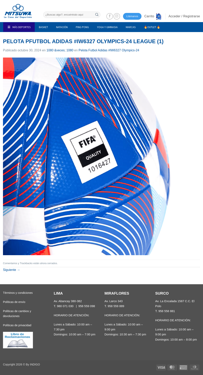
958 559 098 (86, 306)
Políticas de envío (14, 302)
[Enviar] (96, 14)
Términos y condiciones (18, 292)
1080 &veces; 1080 (59, 50)
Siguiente (11, 269)
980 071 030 (65, 306)
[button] (153, 16)
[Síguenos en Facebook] (109, 16)
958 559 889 (116, 306)
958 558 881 (166, 311)
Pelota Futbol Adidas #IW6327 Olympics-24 (109, 50)
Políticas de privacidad (17, 325)
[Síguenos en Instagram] (117, 16)
